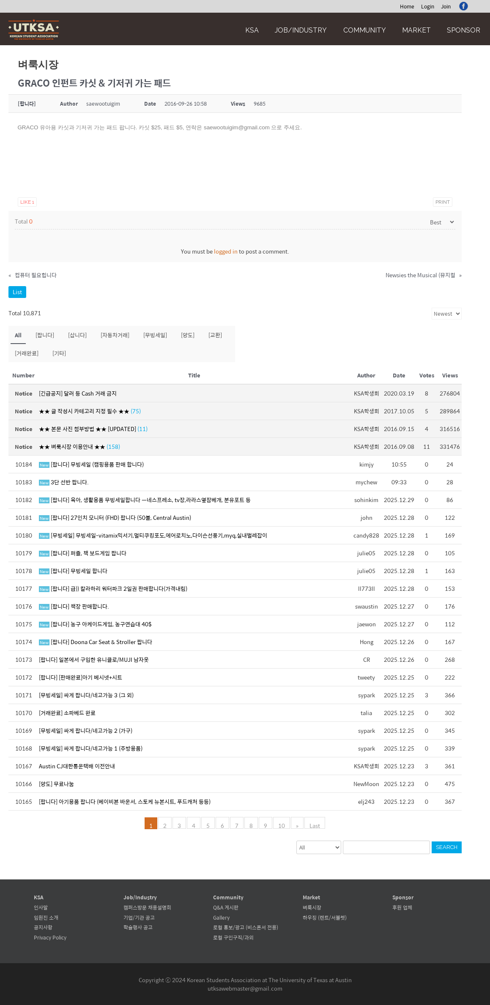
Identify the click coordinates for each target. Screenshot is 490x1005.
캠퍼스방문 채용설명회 (147, 907)
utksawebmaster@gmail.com (245, 988)
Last (314, 825)
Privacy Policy (50, 937)
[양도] (187, 334)
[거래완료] (26, 353)
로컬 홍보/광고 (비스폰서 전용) (245, 927)
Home (407, 6)
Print (442, 202)
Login (427, 6)
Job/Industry (301, 30)
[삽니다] (77, 334)
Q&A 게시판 (225, 907)
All (18, 334)
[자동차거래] (115, 334)
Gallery (221, 917)
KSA (252, 30)
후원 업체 (402, 907)
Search (446, 847)
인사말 (41, 907)
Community (364, 30)
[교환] (215, 334)
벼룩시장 (312, 907)
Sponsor (463, 30)
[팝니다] (45, 334)
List (17, 291)
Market (416, 30)
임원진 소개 (46, 917)
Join (446, 6)
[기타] (59, 353)
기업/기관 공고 (139, 917)
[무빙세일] (155, 334)
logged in (226, 251)
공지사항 (43, 927)
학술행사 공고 (138, 927)
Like (27, 202)
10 (281, 825)
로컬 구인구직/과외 (233, 937)
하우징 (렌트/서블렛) (325, 917)
